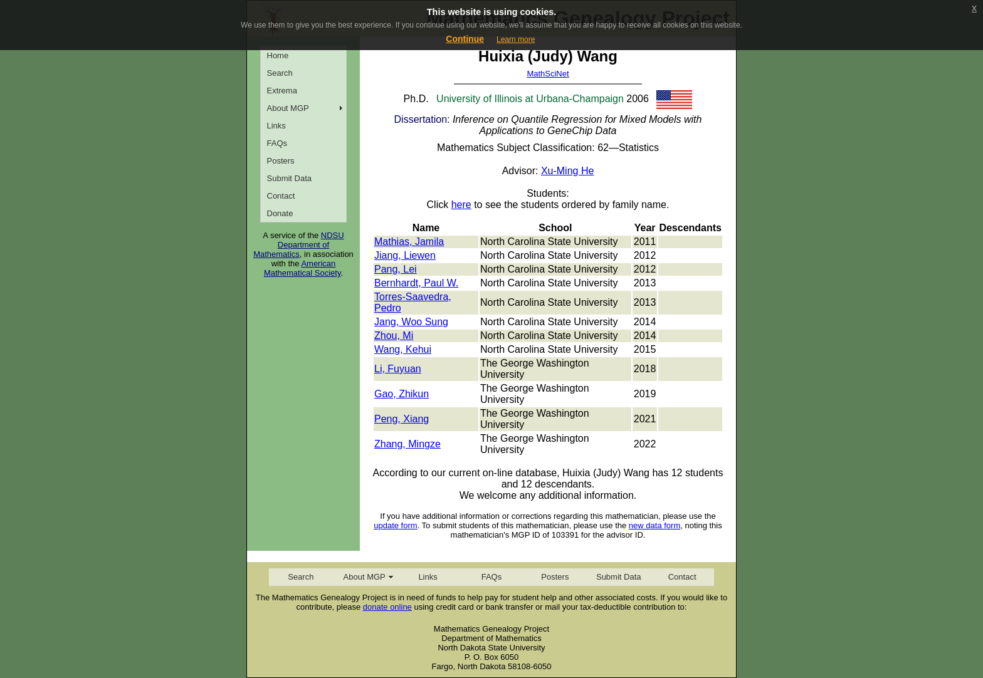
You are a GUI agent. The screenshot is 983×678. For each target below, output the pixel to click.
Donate (280, 213)
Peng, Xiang (401, 419)
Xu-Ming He (567, 170)
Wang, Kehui (402, 349)
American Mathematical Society (302, 268)
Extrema (282, 90)
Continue (465, 39)
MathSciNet (548, 73)
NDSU (332, 235)
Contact (281, 196)
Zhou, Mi (393, 335)
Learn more (516, 39)
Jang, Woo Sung (411, 321)
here (461, 204)
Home (278, 55)
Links (276, 125)
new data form (654, 525)
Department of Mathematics (291, 249)
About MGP (288, 108)
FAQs (277, 143)
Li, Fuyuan (397, 368)
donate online (387, 607)
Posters (281, 160)
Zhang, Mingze (407, 444)
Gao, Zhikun (401, 394)
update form (395, 525)
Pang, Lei (395, 269)
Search (280, 73)
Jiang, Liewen (405, 255)
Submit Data (289, 178)
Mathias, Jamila (409, 241)
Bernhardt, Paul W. (416, 283)
